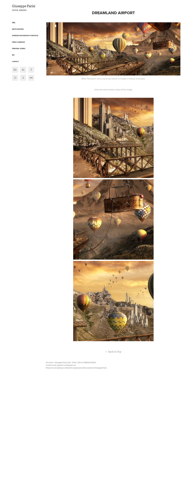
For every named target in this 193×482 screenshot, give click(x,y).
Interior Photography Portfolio (25, 36)
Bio (13, 55)
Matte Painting (18, 29)
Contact (15, 61)
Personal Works (18, 48)
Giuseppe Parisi (23, 6)
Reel (13, 23)
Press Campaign (18, 42)
